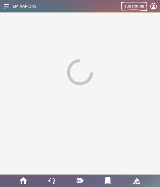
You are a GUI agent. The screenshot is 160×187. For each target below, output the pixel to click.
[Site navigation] (6, 6)
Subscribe (134, 6)
